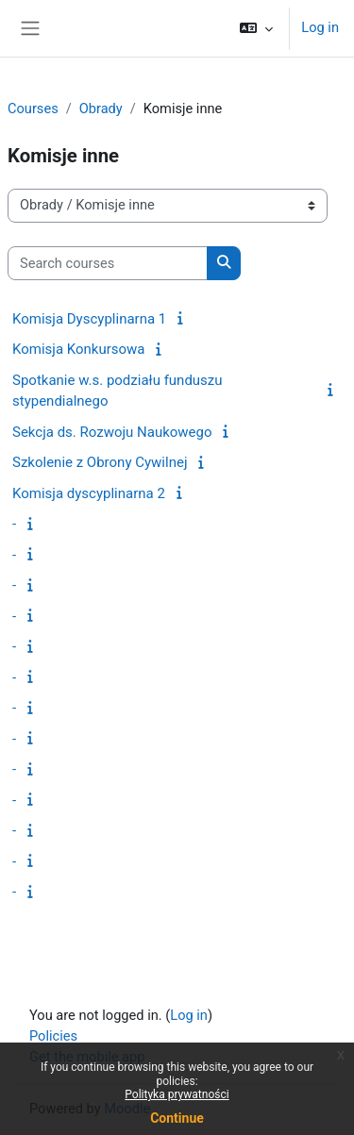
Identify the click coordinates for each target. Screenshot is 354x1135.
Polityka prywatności (176, 1094)
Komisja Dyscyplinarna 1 (89, 318)
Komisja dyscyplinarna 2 (88, 493)
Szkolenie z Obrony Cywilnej (99, 462)
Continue (177, 1118)
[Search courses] (108, 263)
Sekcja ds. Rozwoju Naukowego (112, 432)
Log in (320, 27)
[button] (256, 28)
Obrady (101, 108)
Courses (33, 108)
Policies (53, 1035)
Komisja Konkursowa (78, 349)
